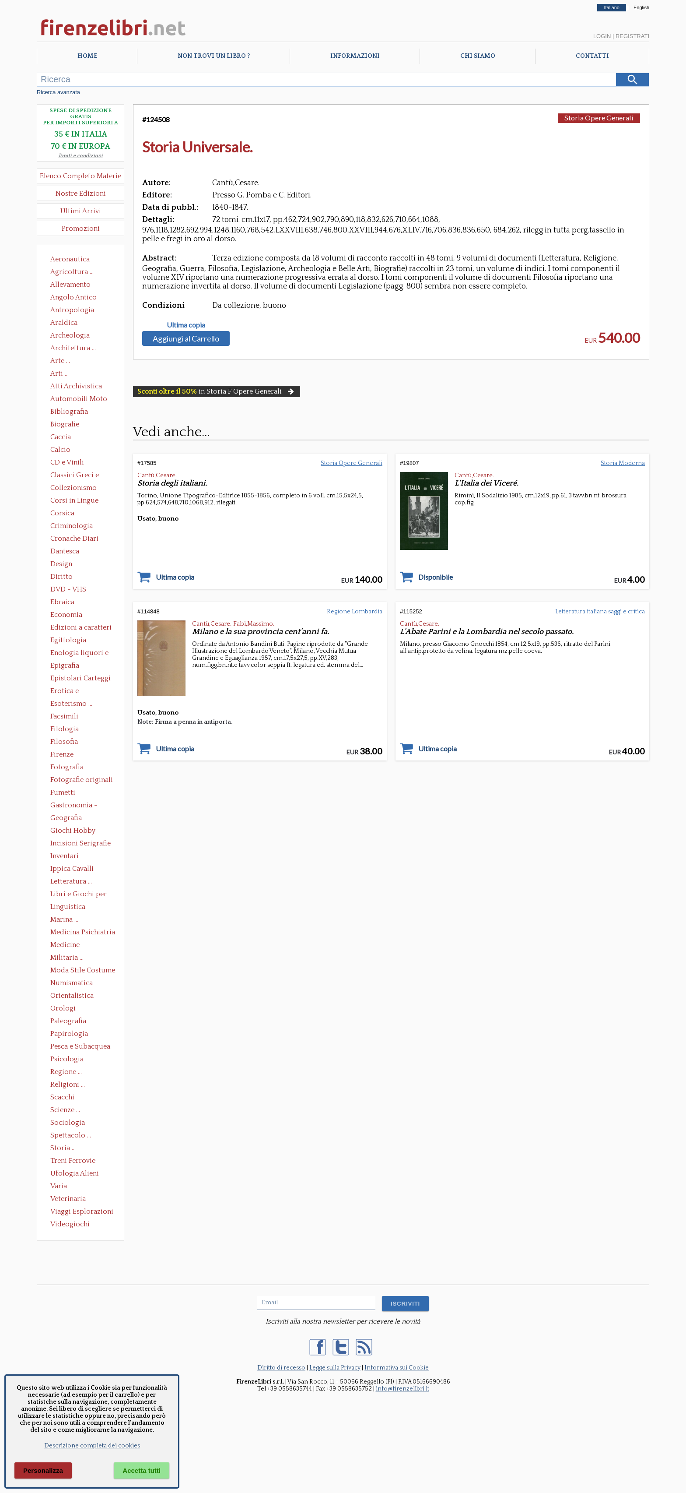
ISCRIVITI (405, 1303)
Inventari (64, 856)
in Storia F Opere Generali (216, 391)
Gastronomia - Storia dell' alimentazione (74, 806)
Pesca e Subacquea (80, 1046)
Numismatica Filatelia (71, 984)
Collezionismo (73, 488)
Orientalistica (72, 996)
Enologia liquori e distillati (79, 653)
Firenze (62, 754)
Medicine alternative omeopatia (67, 946)
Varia (58, 1186)
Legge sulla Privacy (334, 1367)
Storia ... (63, 1148)
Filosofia (64, 742)
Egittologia (68, 640)
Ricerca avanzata (58, 92)
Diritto (61, 577)
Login (602, 36)
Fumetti (62, 792)
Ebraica (62, 602)
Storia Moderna (623, 463)
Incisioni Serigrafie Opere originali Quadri (80, 844)
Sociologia (67, 1123)
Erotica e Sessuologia (69, 692)
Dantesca (64, 551)
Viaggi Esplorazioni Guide (81, 1212)
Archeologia (70, 335)
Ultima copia (186, 324)
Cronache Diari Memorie (74, 539)
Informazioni (355, 56)
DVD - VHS (68, 589)
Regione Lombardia (354, 611)
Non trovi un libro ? (214, 56)
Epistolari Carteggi (80, 678)
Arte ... (60, 361)
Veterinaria (68, 1199)
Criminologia (71, 526)
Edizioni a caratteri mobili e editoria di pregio (81, 628)
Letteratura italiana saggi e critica (600, 611)
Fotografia (67, 767)
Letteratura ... (71, 881)
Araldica (63, 323)
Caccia (60, 437)
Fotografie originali (81, 780)
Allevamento (70, 285)
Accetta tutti (141, 1470)
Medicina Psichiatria (82, 932)
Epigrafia (64, 665)
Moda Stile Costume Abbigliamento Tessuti (82, 971)
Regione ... (66, 1072)
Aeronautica (70, 259)
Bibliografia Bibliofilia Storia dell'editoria (76, 412)
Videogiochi (70, 1224)
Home (87, 56)
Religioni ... (67, 1084)
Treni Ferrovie (72, 1161)
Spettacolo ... (70, 1135)
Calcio (60, 450)
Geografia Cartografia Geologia (68, 819)
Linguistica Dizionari (67, 907)
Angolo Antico (73, 297)
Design (61, 564)
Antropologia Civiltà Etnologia (77, 311)
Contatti (592, 56)
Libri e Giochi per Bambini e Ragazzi (79, 895)
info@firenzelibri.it (402, 1388)
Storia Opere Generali (599, 117)
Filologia (64, 729)
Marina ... (64, 919)
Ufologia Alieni (74, 1173)
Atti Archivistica (76, 386)
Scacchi (62, 1097)
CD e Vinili (67, 462)
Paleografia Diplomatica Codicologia (70, 1022)
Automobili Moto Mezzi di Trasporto (81, 400)
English (641, 7)
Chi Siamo (477, 56)
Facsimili (64, 716)
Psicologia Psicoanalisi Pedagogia (69, 1060)
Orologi (63, 1008)
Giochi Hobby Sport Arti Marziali (80, 831)
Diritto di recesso (281, 1367)
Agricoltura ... (72, 272)
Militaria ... (67, 957)
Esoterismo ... (71, 704)
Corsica (62, 513)
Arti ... (59, 373)
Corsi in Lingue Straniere (74, 501)
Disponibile (435, 577)
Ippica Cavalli (72, 869)
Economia (66, 615)
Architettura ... (73, 348)
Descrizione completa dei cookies (92, 1445)
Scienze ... (65, 1110)
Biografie (64, 424)
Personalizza (43, 1470)
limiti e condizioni (81, 155)
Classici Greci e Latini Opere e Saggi (82, 476)
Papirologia (69, 1034)
